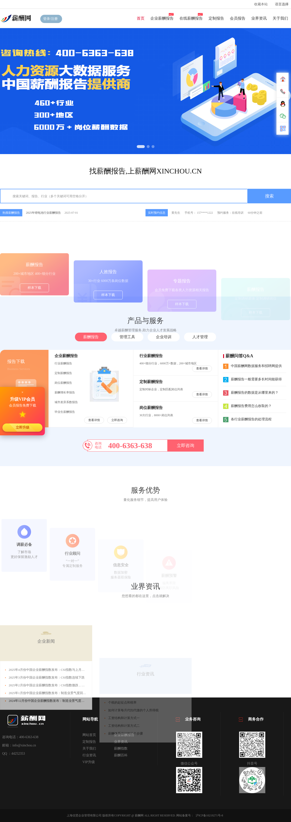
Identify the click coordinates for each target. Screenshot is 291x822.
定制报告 (216, 18)
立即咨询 (117, 420)
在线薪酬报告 (191, 18)
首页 (141, 18)
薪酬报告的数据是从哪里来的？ (250, 392)
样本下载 (34, 309)
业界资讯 (259, 18)
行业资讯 (89, 755)
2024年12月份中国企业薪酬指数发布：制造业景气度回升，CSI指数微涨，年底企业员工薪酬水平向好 (79, 742)
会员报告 (237, 18)
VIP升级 (88, 762)
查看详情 (94, 420)
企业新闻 (46, 683)
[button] (141, 146)
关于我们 (280, 18)
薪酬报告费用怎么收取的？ (247, 406)
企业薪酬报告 (162, 18)
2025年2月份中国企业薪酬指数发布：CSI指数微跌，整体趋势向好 (54, 727)
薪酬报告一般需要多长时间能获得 (252, 379)
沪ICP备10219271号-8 (209, 815)
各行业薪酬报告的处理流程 (247, 419)
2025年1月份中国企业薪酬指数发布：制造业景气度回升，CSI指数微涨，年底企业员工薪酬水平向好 (78, 735)
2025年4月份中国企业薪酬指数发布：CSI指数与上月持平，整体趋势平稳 (59, 711)
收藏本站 (261, 4)
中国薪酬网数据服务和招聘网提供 (252, 366)
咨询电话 (98, 445)
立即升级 (22, 427)
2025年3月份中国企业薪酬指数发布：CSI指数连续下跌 (47, 719)
